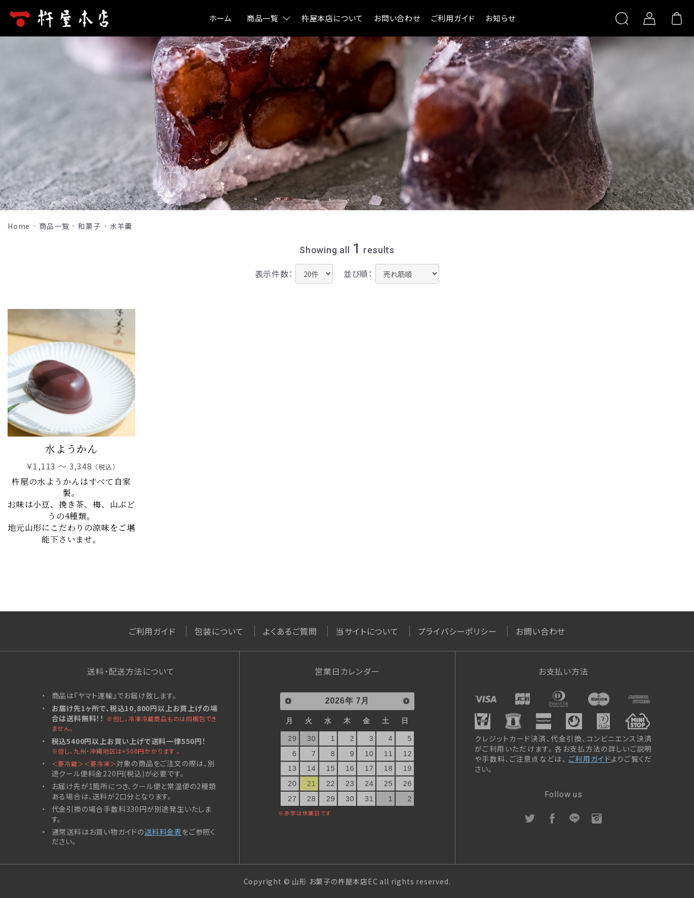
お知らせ (500, 18)
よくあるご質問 (290, 631)
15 (330, 768)
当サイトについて (367, 631)
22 (330, 783)
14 (311, 768)
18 (388, 768)
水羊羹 (121, 226)
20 (292, 783)
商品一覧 (263, 18)
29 (292, 738)
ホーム (220, 18)
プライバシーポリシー (457, 631)
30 (311, 738)
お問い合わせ (397, 18)
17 (369, 768)
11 (388, 754)
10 (369, 754)
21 (311, 783)
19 (407, 768)
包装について (219, 631)
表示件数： (274, 273)
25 (388, 783)
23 (350, 783)
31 (369, 799)
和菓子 (89, 226)
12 (407, 754)
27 (292, 799)
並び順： (358, 273)
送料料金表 (163, 832)
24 (369, 783)
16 (350, 768)
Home (19, 226)
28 (311, 799)
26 (407, 783)
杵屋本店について (332, 18)
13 (292, 768)
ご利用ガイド (453, 18)
